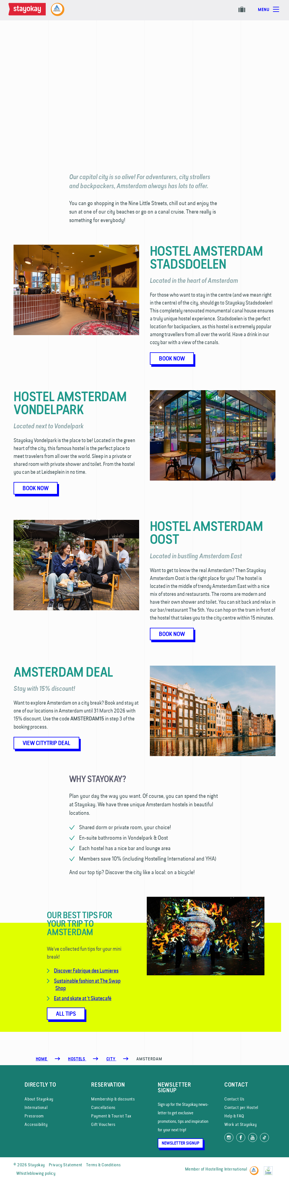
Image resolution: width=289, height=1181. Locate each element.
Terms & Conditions (103, 1165)
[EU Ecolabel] (269, 1168)
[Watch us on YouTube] (252, 1137)
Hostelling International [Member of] (226, 1169)
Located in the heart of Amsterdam (194, 281)
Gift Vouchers (103, 1124)
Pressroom (34, 1116)
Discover (63, 970)
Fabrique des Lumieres (96, 970)
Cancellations (103, 1107)
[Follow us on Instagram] (228, 1137)
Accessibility (36, 1124)
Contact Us (234, 1099)
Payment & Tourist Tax (111, 1116)
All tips (66, 1013)
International (36, 1107)
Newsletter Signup (180, 1143)
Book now (172, 358)
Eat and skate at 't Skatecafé (82, 998)
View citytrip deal (46, 743)
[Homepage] (28, 10)
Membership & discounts (113, 1099)
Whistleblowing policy (36, 1173)
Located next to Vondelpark (49, 426)
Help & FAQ (234, 1116)
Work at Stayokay (240, 1124)
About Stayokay (39, 1099)
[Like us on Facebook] (240, 1137)
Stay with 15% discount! (44, 688)
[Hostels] (77, 1058)
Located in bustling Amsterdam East (196, 556)
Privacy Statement (65, 1165)
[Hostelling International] (255, 1168)
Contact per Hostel (241, 1107)
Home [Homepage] (42, 1058)
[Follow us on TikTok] (264, 1137)
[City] (111, 1058)
